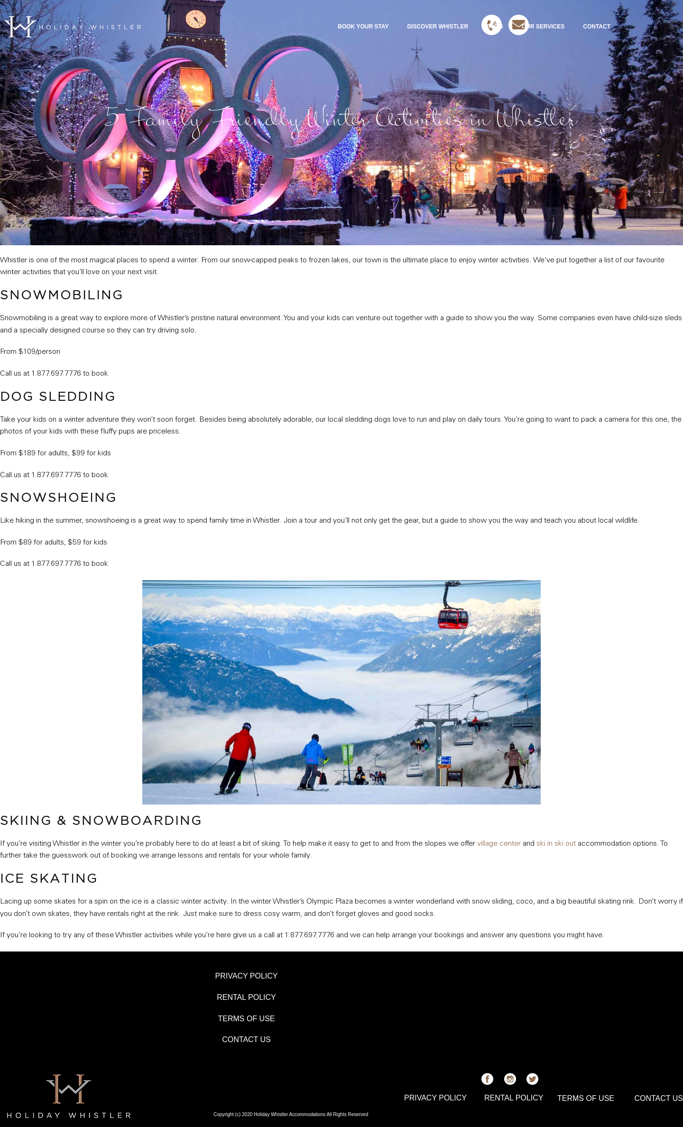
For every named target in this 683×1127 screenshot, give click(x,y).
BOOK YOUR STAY (363, 26)
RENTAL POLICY (246, 997)
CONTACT (596, 26)
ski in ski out (556, 844)
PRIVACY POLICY (246, 976)
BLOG (495, 26)
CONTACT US (246, 1039)
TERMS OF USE (246, 1019)
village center (499, 844)
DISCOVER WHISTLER (437, 26)
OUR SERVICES (543, 26)
